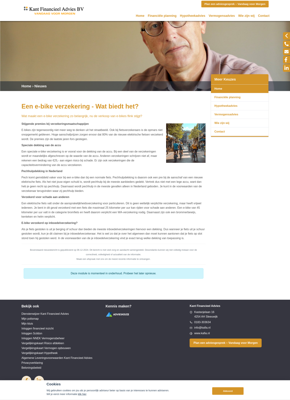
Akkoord (228, 395)
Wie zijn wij (246, 16)
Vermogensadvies (222, 16)
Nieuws (40, 86)
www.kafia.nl (202, 333)
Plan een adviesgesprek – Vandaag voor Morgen (225, 342)
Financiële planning (162, 16)
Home (140, 16)
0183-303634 (202, 322)
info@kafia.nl (202, 327)
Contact (263, 16)
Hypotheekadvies (192, 16)
